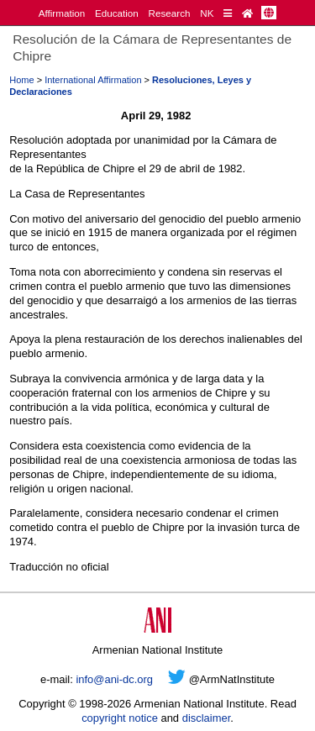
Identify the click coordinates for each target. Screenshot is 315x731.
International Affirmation (93, 80)
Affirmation (62, 13)
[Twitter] (177, 679)
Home (21, 80)
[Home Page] (247, 13)
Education (117, 13)
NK (206, 13)
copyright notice (119, 718)
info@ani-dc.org (114, 679)
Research (170, 13)
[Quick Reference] (227, 13)
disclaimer (206, 718)
